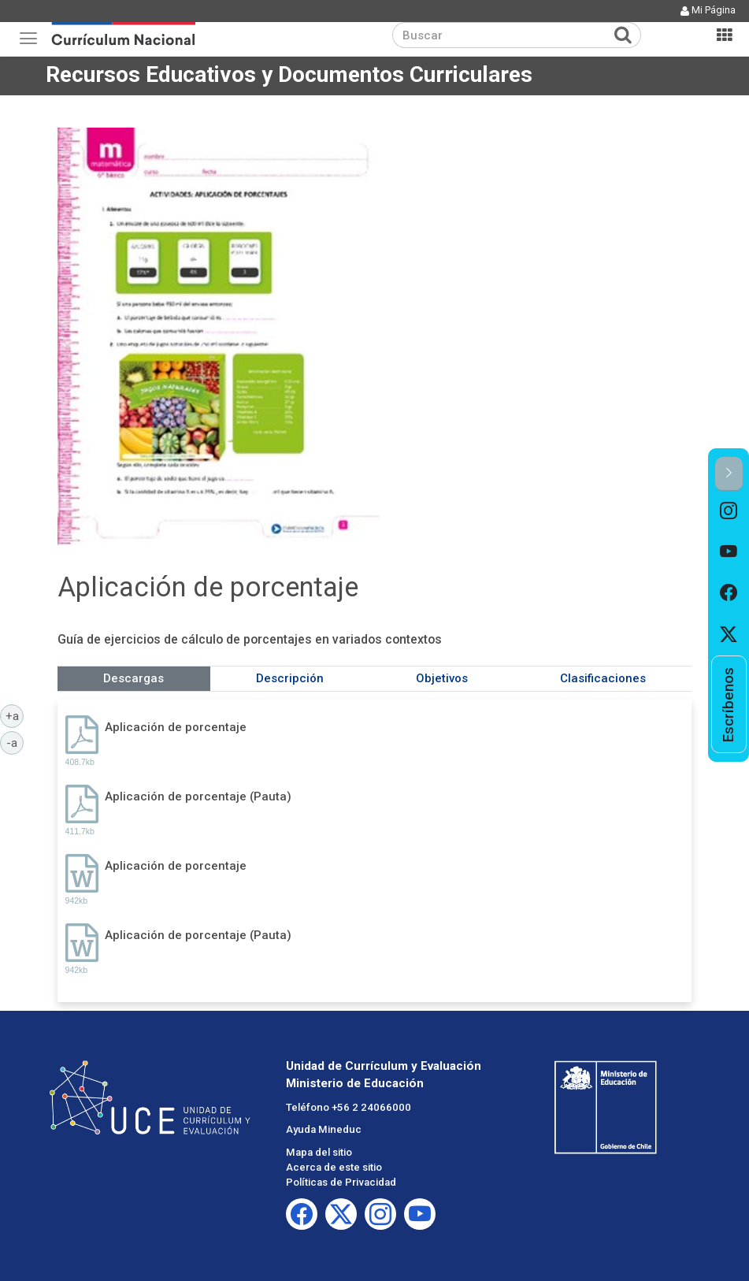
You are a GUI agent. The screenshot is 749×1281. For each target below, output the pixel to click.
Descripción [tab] (290, 678)
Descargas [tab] (133, 678)
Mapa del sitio (319, 1152)
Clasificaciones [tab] (603, 678)
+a (15, 715)
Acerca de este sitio (334, 1167)
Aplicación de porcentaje (176, 727)
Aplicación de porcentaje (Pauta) (198, 796)
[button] (729, 474)
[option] (729, 512)
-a (15, 742)
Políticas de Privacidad (341, 1182)
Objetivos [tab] (442, 678)
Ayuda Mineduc (324, 1129)
